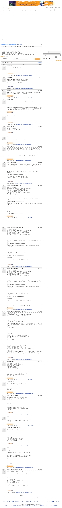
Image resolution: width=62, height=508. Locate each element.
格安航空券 (52, 10)
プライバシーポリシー (35, 505)
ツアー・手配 (40, 10)
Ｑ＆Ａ (8, 56)
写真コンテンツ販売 (49, 505)
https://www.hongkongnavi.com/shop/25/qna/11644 (24, 97)
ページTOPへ (40, 497)
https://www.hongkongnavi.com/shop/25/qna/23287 (24, 75)
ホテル (26, 10)
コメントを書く (10, 73)
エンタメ (30, 10)
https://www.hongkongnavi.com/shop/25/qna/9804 (24, 160)
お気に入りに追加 (19, 44)
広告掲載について (42, 505)
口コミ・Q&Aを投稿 (4, 44)
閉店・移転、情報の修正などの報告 (7, 42)
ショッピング (15, 10)
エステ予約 (51, 52)
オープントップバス (46, 501)
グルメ (10, 10)
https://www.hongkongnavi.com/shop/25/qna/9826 (24, 183)
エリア (7, 10)
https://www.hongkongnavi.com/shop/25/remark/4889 (24, 445)
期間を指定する (5, 58)
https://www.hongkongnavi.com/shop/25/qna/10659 (24, 124)
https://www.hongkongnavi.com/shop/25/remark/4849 (24, 393)
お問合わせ (55, 505)
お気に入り (31, 46)
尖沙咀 (4, 41)
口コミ (5, 56)
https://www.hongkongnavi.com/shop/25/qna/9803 (24, 144)
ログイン (47, 7)
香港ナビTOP (5, 501)
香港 (1, 41)
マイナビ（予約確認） (53, 7)
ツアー (40, 501)
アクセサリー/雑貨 (9, 41)
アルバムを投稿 (12, 44)
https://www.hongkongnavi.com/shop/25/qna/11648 (24, 113)
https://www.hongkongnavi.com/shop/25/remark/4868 (24, 425)
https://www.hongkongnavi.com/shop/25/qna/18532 (24, 88)
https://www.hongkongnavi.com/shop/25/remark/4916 (24, 467)
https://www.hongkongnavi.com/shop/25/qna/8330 (24, 379)
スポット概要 (4, 46)
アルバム (25, 46)
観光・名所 (36, 501)
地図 (11, 46)
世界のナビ (7, 505)
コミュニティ (46, 10)
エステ (27, 505)
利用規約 (18, 505)
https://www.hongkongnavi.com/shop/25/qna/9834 (24, 309)
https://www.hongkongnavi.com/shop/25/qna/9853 (24, 359)
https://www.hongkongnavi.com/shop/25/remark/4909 (24, 492)
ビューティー (21, 10)
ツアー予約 (56, 52)
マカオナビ (11, 505)
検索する (58, 60)
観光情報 (35, 10)
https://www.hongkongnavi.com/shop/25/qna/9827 (24, 217)
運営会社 (15, 505)
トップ (3, 10)
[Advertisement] (31, 14)
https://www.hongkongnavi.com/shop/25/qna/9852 (24, 266)
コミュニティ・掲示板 (54, 501)
